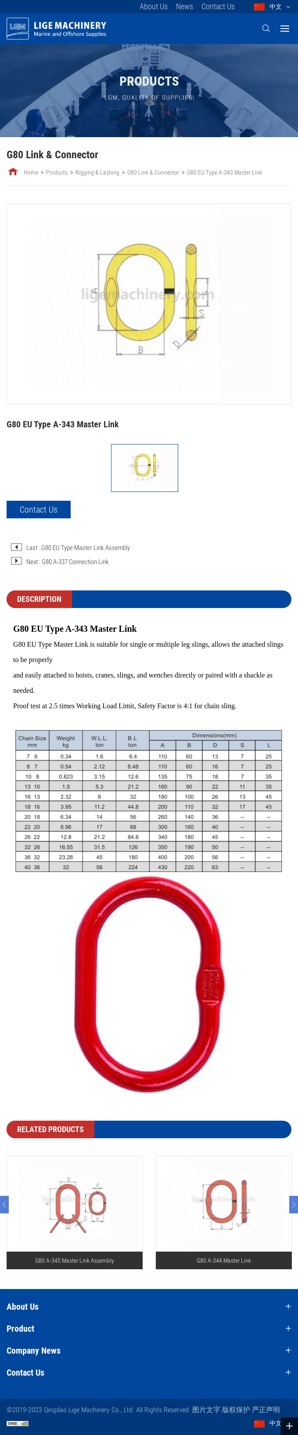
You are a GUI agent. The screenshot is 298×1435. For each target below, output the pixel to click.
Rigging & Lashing (97, 172)
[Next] (293, 1204)
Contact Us (218, 6)
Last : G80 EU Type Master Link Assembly (78, 548)
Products (57, 172)
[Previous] (4, 1204)
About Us (154, 6)
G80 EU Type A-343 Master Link (224, 172)
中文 (275, 6)
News (184, 6)
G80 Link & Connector (153, 172)
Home (31, 172)
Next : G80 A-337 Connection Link (67, 562)
